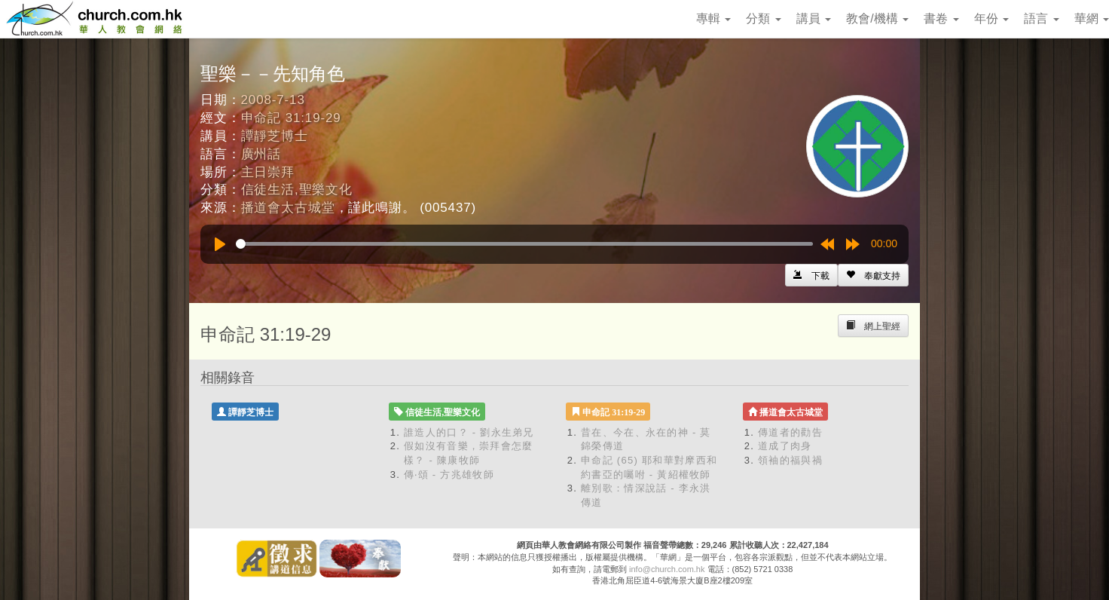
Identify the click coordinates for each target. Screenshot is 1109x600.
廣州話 (261, 154)
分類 (763, 18)
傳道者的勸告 (790, 432)
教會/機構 (877, 18)
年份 (991, 18)
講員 (813, 18)
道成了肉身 (785, 446)
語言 (1041, 18)
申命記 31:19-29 (291, 118)
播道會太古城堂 (288, 208)
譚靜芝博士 (274, 136)
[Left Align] (873, 275)
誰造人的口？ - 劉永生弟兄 (469, 432)
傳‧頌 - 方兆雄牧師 (449, 474)
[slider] (524, 244)
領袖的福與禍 (790, 460)
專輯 (713, 18)
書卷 (941, 18)
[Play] (220, 244)
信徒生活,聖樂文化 (297, 189)
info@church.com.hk (666, 569)
